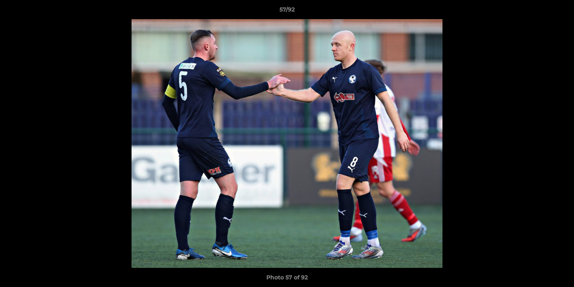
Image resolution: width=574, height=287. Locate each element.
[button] (559, 11)
